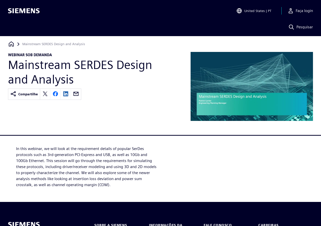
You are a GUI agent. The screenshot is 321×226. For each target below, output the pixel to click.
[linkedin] (66, 94)
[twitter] (45, 94)
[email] (76, 94)
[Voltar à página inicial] (11, 44)
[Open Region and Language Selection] (253, 11)
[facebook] (55, 94)
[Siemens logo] (24, 11)
